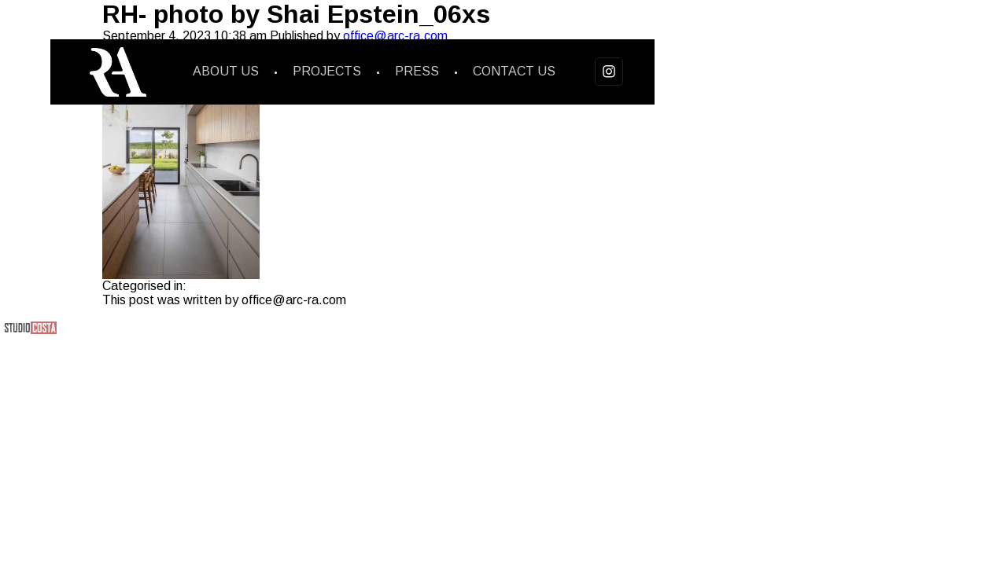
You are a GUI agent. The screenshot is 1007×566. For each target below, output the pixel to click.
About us (226, 71)
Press (417, 71)
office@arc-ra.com (395, 35)
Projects (327, 71)
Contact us (514, 71)
